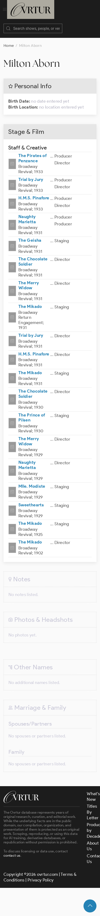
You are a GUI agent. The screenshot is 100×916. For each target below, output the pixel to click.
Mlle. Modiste (31, 481)
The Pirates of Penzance (32, 153)
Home (9, 41)
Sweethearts (31, 500)
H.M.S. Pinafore (33, 193)
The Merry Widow (28, 281)
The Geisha (30, 235)
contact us (12, 851)
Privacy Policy (41, 875)
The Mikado (30, 301)
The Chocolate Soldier (33, 257)
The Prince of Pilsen (31, 413)
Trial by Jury (30, 174)
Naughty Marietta (27, 214)
